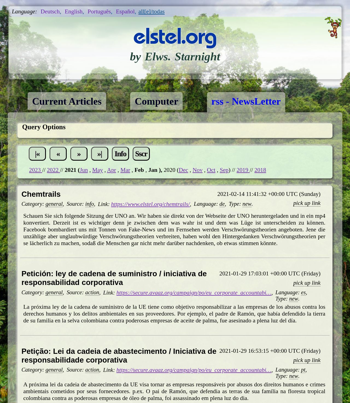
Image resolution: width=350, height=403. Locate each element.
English (74, 11)
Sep (224, 170)
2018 (260, 170)
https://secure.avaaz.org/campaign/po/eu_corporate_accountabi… (194, 292)
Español (125, 11)
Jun (84, 170)
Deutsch (50, 11)
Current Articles (66, 101)
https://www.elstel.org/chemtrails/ (150, 204)
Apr (111, 170)
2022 (53, 170)
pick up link (307, 203)
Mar (125, 170)
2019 (243, 170)
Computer (156, 101)
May (97, 170)
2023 (35, 170)
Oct (211, 170)
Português (99, 11)
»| (99, 153)
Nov (197, 170)
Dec (183, 170)
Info (120, 153)
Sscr (141, 153)
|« (37, 153)
